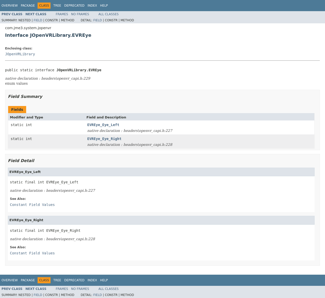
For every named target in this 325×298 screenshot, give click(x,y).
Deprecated (74, 5)
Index (92, 5)
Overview (10, 5)
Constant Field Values (32, 205)
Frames (62, 14)
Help (104, 5)
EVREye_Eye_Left (103, 125)
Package (28, 5)
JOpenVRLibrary (20, 54)
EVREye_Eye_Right (104, 139)
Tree (57, 5)
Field (38, 20)
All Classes (109, 14)
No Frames (80, 14)
